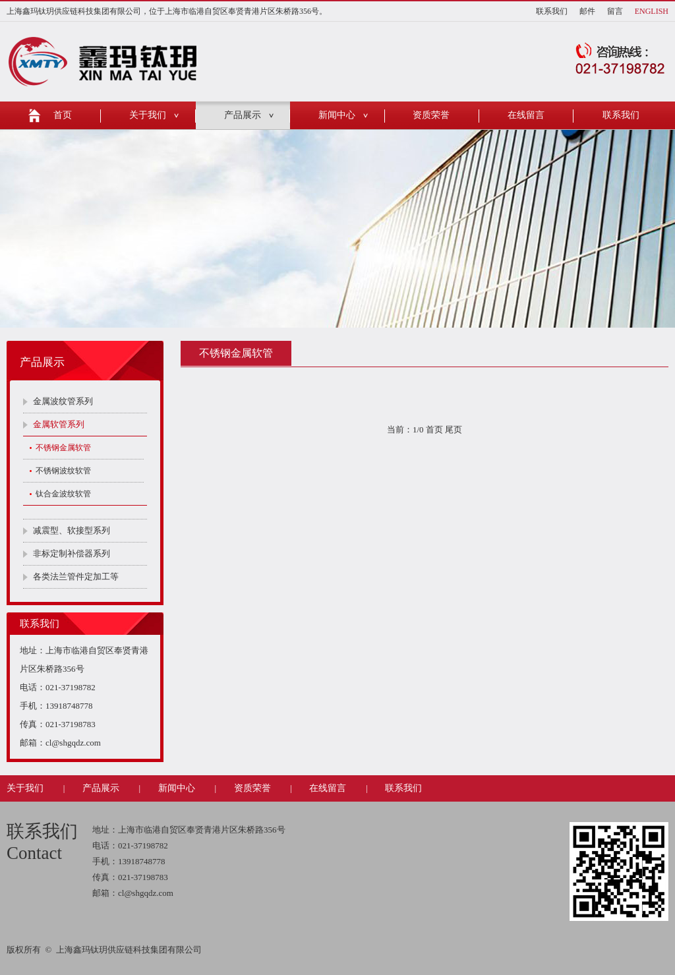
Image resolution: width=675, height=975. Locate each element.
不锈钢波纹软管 (63, 470)
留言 (615, 11)
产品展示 (242, 115)
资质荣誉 (431, 115)
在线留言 (526, 115)
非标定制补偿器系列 (71, 553)
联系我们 (552, 11)
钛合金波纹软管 (63, 493)
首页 (62, 115)
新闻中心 (336, 115)
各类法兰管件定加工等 (76, 576)
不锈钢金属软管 (63, 447)
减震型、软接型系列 (71, 530)
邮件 (587, 11)
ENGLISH (651, 11)
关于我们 (147, 115)
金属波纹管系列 (63, 401)
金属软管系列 (58, 424)
